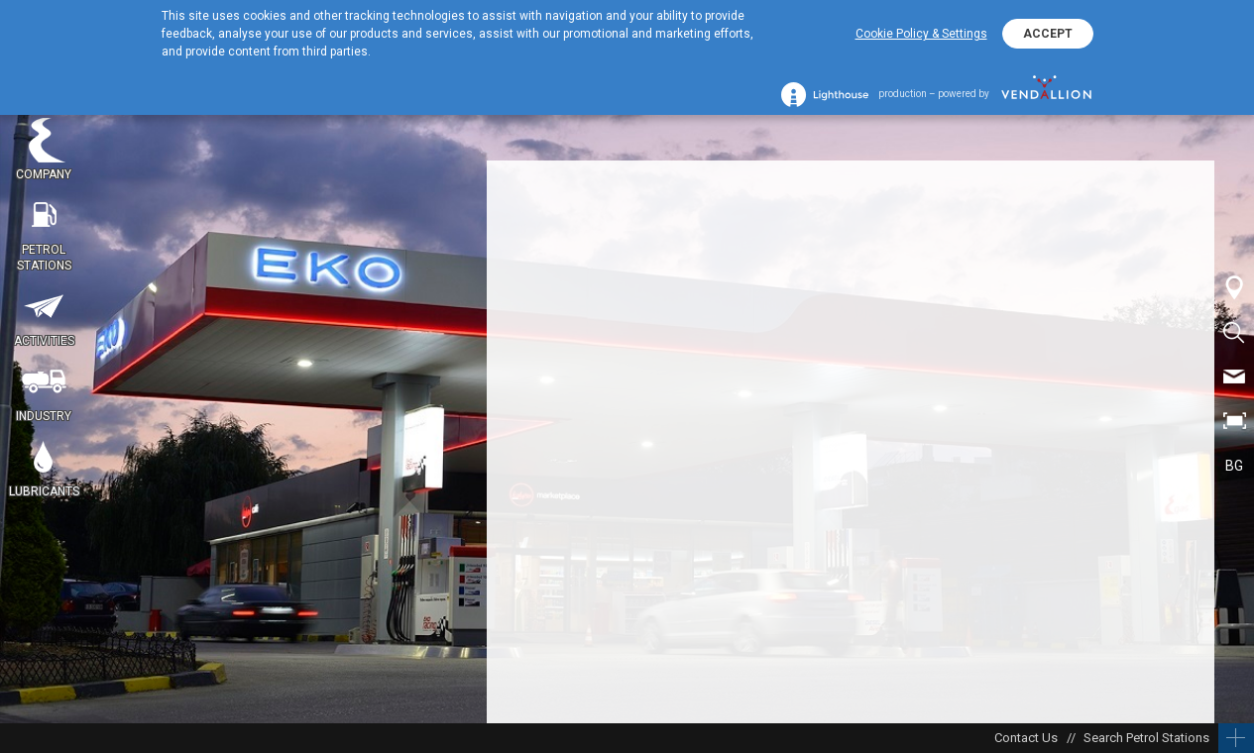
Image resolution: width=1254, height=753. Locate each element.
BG (1234, 466)
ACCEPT (1048, 34)
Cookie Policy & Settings (921, 34)
